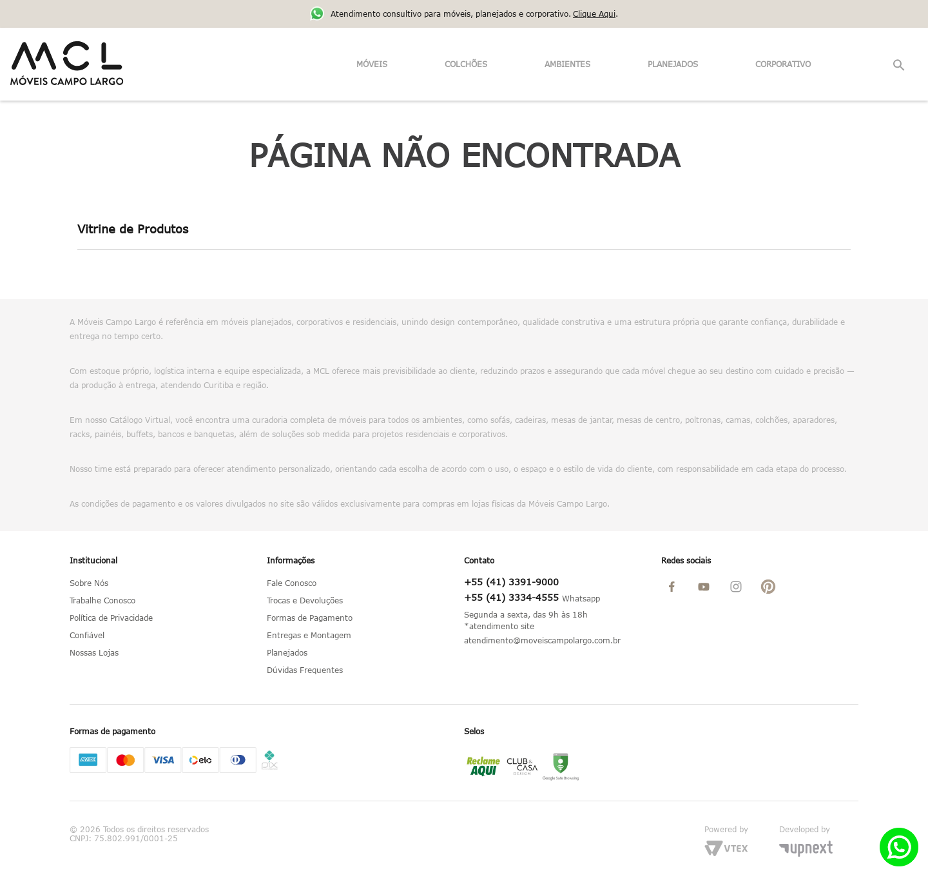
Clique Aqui (594, 13)
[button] (899, 65)
